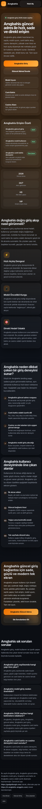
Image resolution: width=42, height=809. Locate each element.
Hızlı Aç (30, 4)
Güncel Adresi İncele (21, 71)
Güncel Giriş (18, 796)
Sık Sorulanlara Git (21, 620)
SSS (4, 801)
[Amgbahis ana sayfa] (9, 3)
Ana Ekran (6, 796)
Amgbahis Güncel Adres (21, 613)
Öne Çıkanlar (30, 796)
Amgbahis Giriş (21, 63)
